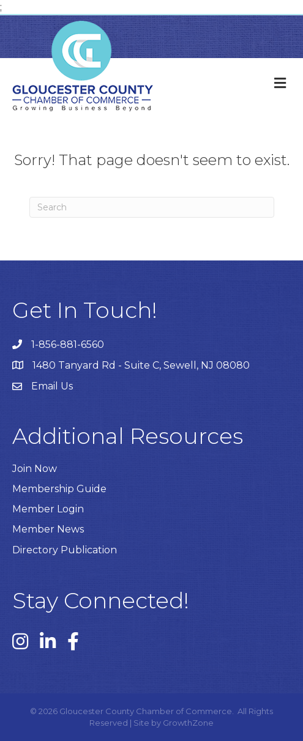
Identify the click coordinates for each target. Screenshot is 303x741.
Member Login (48, 509)
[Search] (151, 207)
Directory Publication (64, 550)
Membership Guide (59, 489)
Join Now (34, 468)
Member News (48, 529)
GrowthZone (188, 723)
